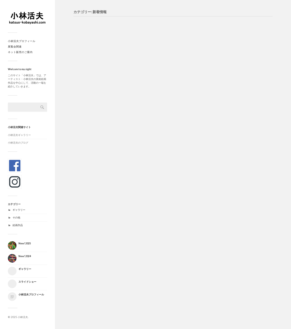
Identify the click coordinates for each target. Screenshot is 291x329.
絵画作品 (18, 225)
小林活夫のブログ (18, 142)
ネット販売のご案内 (20, 52)
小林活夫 (23, 317)
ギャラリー (19, 209)
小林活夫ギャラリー (19, 135)
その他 (16, 217)
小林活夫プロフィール (21, 41)
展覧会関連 (15, 46)
